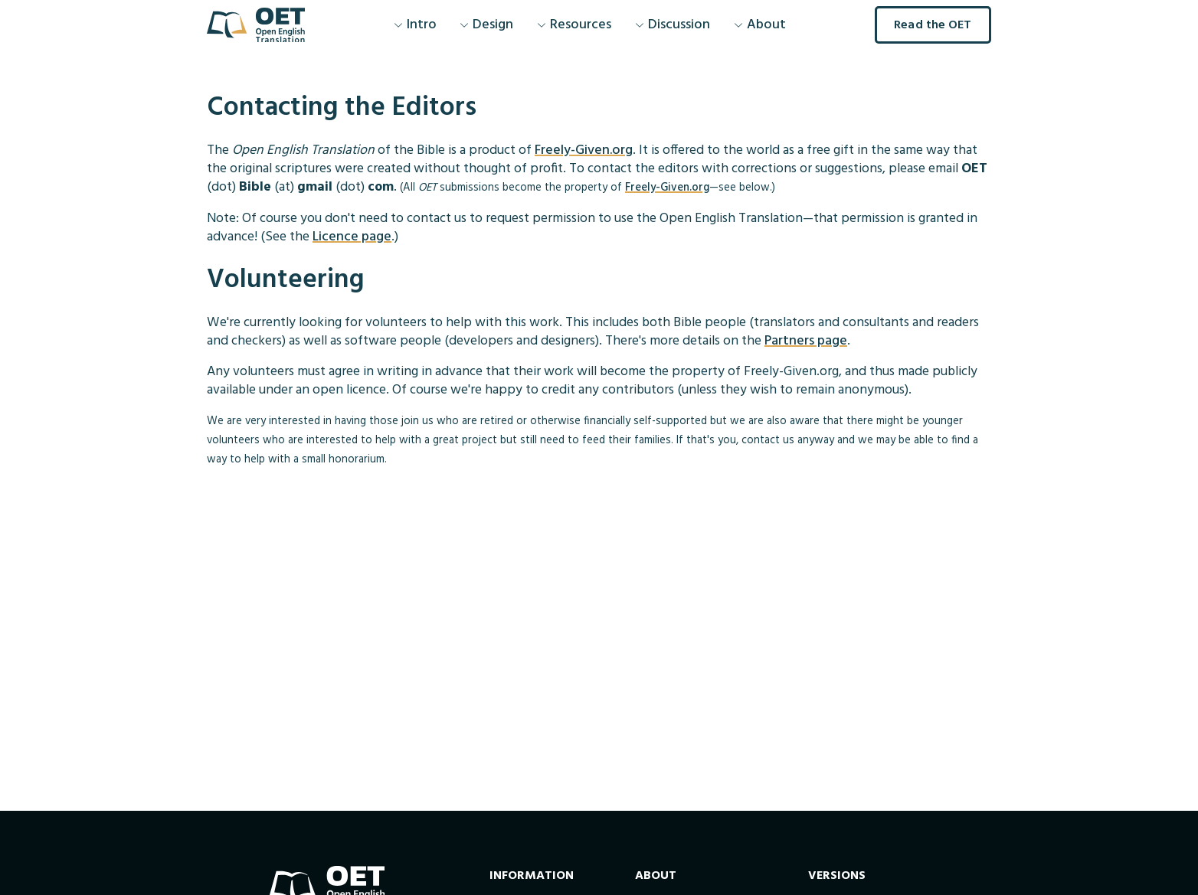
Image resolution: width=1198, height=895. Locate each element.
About (760, 25)
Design (486, 25)
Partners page (805, 341)
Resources (574, 25)
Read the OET (932, 25)
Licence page (352, 237)
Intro (415, 25)
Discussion (673, 25)
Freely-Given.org (584, 150)
